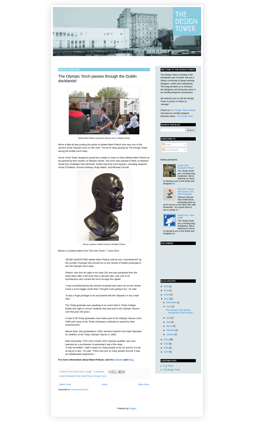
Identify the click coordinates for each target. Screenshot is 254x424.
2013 (166, 294)
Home (104, 384)
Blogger (132, 408)
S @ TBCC (168, 366)
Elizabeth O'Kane (73, 376)
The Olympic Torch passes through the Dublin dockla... (180, 311)
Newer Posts (65, 384)
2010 (166, 344)
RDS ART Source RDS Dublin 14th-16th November (186, 191)
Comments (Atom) (79, 389)
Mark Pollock (87, 376)
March (169, 326)
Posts (166, 144)
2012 (166, 299)
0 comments (99, 372)
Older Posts (143, 384)
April (168, 322)
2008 (166, 348)
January (170, 334)
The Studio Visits (185, 116)
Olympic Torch (100, 376)
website (118, 359)
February (170, 330)
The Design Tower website (183, 110)
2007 (166, 352)
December (171, 302)
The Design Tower (171, 369)
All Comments (170, 150)
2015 (166, 286)
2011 (166, 339)
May (168, 318)
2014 (166, 290)
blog (130, 359)
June (168, 306)
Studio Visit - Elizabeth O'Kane (186, 166)
